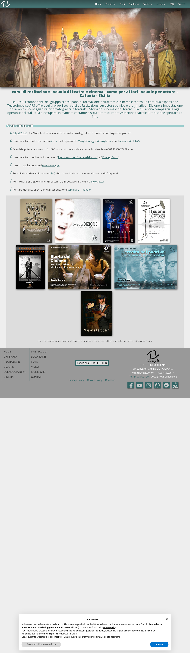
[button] (166, 619)
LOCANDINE (38, 356)
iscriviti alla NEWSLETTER (92, 363)
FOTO (34, 361)
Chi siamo (110, 4)
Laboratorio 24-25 (129, 141)
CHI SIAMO (10, 356)
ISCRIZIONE (38, 372)
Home (98, 4)
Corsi (122, 4)
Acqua (53, 141)
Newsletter (97, 181)
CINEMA (8, 377)
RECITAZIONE (12, 361)
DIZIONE (9, 366)
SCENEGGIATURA (14, 372)
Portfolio (147, 4)
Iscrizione (160, 4)
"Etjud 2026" (20, 133)
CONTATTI (37, 377)
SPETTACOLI (39, 351)
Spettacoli (134, 4)
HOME (7, 351)
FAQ (171, 4)
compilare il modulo (79, 189)
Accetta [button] (159, 644)
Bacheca (109, 380)
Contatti (182, 4)
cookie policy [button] (109, 627)
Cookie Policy (95, 380)
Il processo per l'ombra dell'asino (78, 157)
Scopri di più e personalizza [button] (41, 644)
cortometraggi (51, 165)
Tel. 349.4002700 (139, 376)
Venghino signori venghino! (94, 141)
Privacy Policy (77, 380)
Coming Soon (110, 157)
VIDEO (35, 366)
